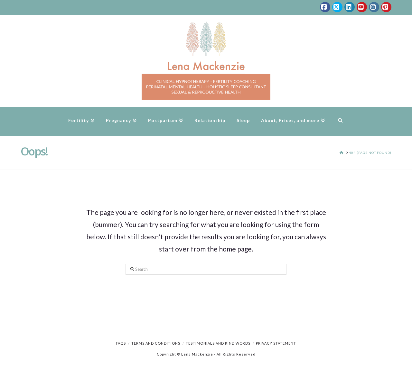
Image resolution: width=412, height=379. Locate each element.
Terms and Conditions (155, 343)
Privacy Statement (276, 343)
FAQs (121, 343)
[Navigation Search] (340, 121)
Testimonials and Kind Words (218, 343)
